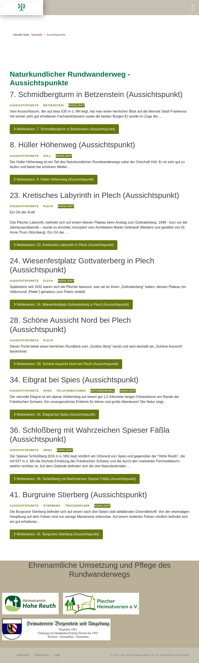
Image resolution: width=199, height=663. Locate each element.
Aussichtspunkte (24, 105)
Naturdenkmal (102, 390)
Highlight (76, 105)
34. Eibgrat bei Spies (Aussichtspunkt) (74, 379)
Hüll (47, 155)
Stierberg (51, 505)
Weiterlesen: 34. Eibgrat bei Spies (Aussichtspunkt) (54, 414)
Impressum (23, 655)
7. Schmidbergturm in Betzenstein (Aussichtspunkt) (96, 94)
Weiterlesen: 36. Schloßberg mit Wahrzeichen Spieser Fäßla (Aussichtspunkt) (74, 479)
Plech (48, 206)
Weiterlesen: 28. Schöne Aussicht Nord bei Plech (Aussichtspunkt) (65, 364)
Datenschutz (41, 655)
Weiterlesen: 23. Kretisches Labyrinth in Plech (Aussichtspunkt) (63, 245)
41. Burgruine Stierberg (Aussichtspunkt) (78, 494)
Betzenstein (53, 105)
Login (57, 655)
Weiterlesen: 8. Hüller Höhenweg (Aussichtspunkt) (53, 179)
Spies (47, 390)
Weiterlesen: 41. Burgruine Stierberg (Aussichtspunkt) (56, 534)
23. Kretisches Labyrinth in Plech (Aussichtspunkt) (94, 195)
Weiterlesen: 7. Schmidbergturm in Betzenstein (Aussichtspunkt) (64, 129)
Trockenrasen (77, 505)
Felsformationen (71, 390)
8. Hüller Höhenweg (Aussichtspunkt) (72, 144)
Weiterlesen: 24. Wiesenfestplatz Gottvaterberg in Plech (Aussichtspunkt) (71, 304)
